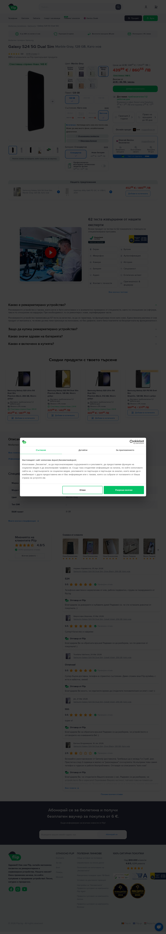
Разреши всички (123, 490)
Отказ (82, 490)
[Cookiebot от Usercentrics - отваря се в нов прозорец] (131, 442)
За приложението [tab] (125, 450)
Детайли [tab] (83, 450)
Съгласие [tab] (41, 450)
